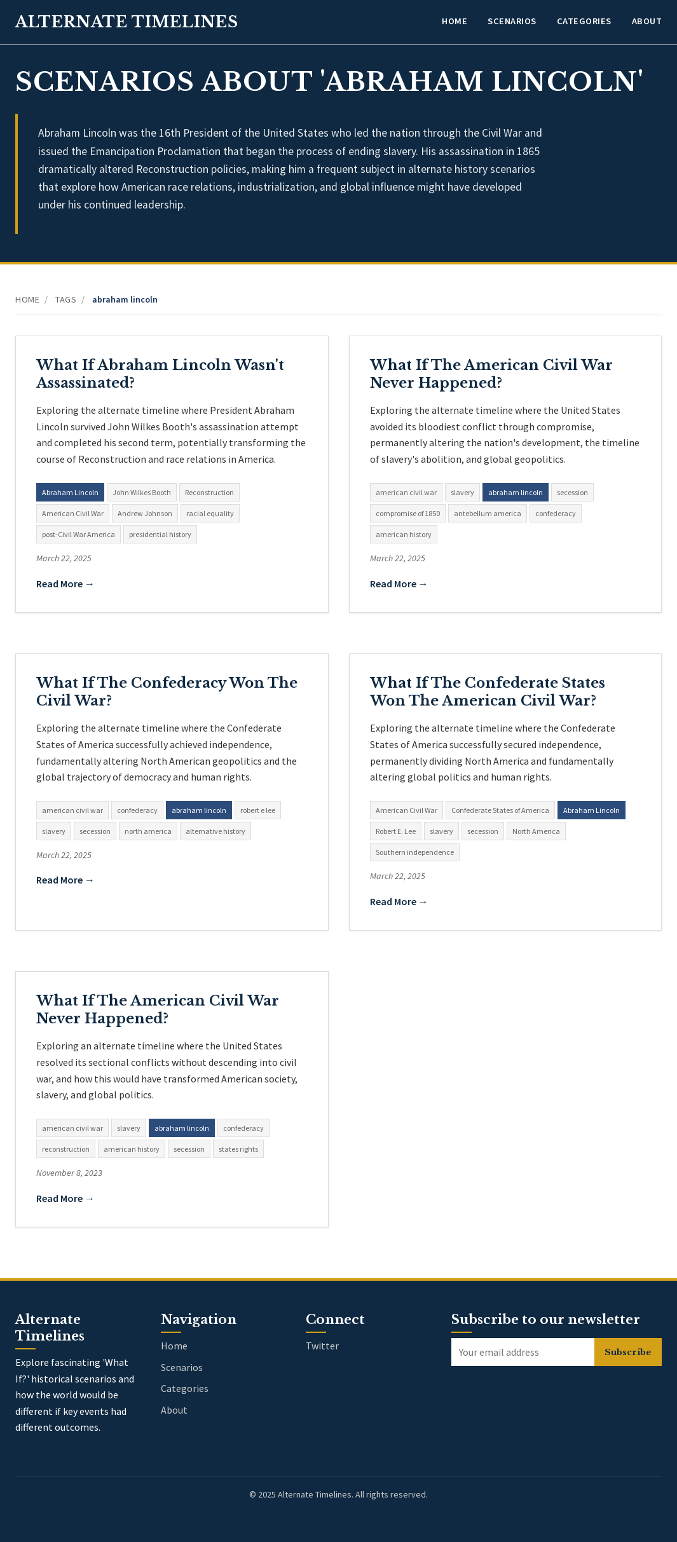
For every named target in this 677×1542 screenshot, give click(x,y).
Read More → (65, 583)
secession (572, 492)
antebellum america (487, 513)
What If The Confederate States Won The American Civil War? (487, 691)
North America (536, 831)
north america (148, 831)
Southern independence (415, 852)
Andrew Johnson (145, 513)
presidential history (160, 534)
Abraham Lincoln (70, 492)
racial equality (210, 513)
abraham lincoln (515, 492)
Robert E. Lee (396, 831)
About (647, 21)
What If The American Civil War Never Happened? (491, 374)
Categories (584, 21)
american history (404, 534)
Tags (65, 299)
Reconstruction (209, 492)
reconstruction (66, 1149)
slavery (462, 492)
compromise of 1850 (408, 513)
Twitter (322, 1345)
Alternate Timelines (126, 22)
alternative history (215, 831)
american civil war (406, 492)
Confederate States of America (500, 810)
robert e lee (257, 810)
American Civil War (73, 513)
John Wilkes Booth (142, 492)
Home (454, 21)
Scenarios (512, 21)
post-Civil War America (78, 534)
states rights (238, 1149)
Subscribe (628, 1352)
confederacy (555, 513)
